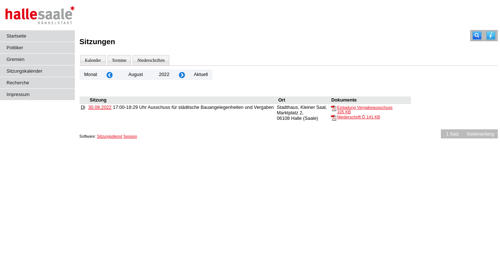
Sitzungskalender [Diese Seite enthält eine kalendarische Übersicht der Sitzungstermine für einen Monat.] (24, 71)
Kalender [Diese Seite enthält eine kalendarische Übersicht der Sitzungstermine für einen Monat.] (93, 60)
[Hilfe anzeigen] (491, 35)
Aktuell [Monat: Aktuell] (201, 74)
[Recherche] (477, 35)
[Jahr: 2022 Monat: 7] (109, 74)
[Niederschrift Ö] (333, 117)
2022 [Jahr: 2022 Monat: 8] (164, 74)
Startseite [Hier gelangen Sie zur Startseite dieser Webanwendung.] (16, 36)
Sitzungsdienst (109, 136)
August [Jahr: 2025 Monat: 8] (135, 74)
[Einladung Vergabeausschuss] (333, 108)
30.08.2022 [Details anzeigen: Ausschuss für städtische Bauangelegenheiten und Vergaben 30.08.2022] (100, 107)
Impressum (18, 94)
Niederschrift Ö (358, 117)
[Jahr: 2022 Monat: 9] (181, 74)
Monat (90, 74)
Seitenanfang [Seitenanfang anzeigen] (480, 134)
